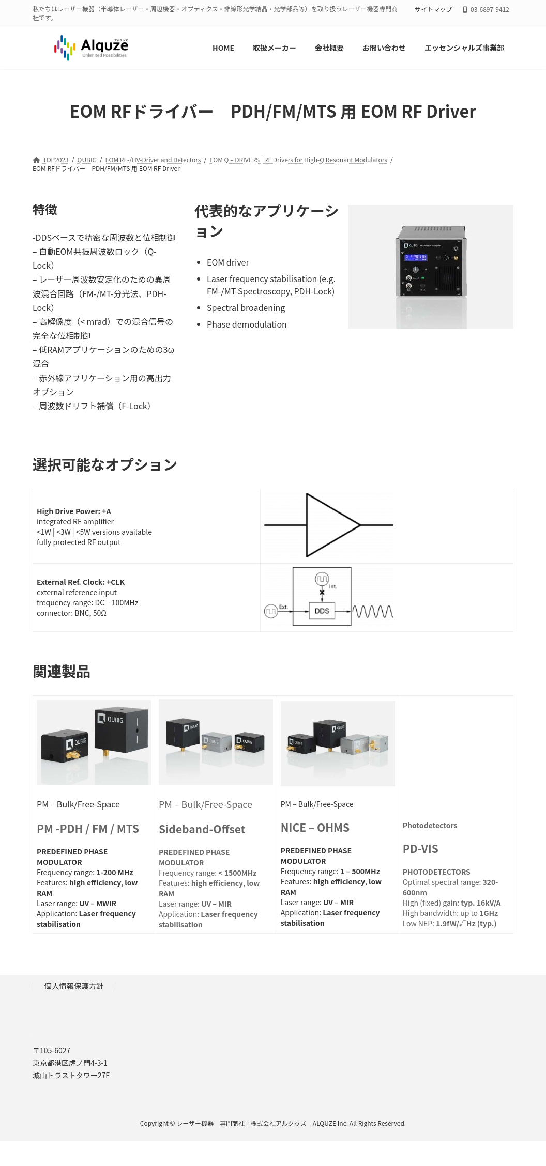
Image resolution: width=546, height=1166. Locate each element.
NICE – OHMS (315, 827)
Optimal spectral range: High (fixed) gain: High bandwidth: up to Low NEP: (452, 874)
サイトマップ (433, 9)
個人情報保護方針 (74, 986)
